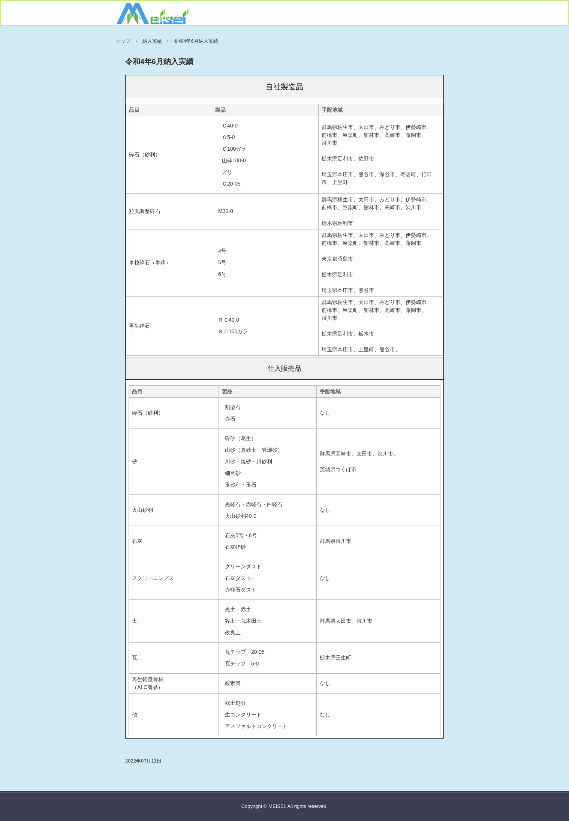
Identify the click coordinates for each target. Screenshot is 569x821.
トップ (123, 41)
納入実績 (152, 41)
